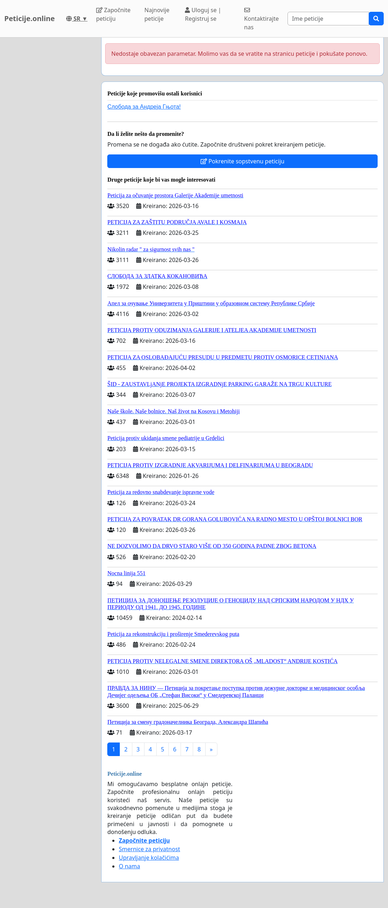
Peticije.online (29, 18)
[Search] (328, 18)
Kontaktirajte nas (261, 19)
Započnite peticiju (113, 14)
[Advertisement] (48, 145)
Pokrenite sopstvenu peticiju (243, 161)
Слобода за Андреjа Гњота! (144, 107)
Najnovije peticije (157, 14)
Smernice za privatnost (149, 849)
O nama (129, 866)
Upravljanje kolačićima (149, 858)
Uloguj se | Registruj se (203, 14)
